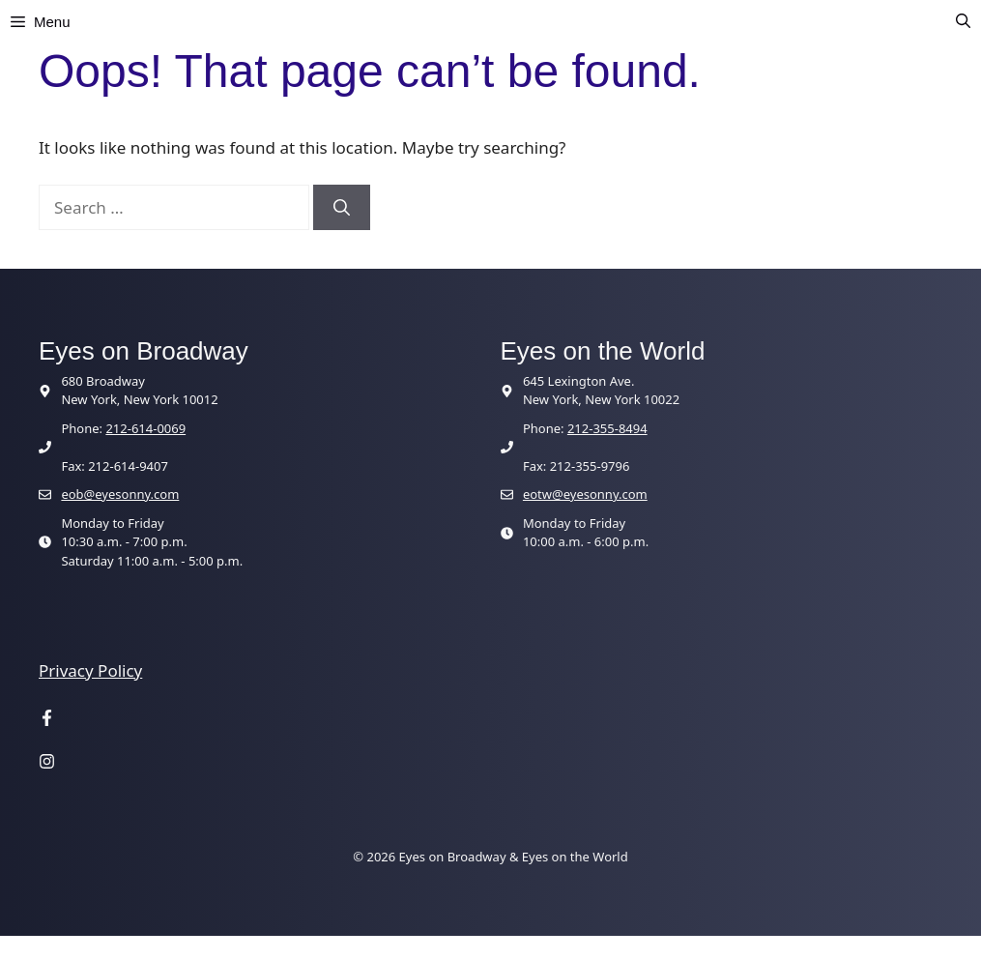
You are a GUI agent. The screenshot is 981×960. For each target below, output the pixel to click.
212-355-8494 (607, 428)
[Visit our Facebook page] (47, 720)
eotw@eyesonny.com (585, 494)
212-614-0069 (145, 428)
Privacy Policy (90, 670)
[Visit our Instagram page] (47, 763)
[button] (963, 22)
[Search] (341, 208)
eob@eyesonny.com (120, 494)
